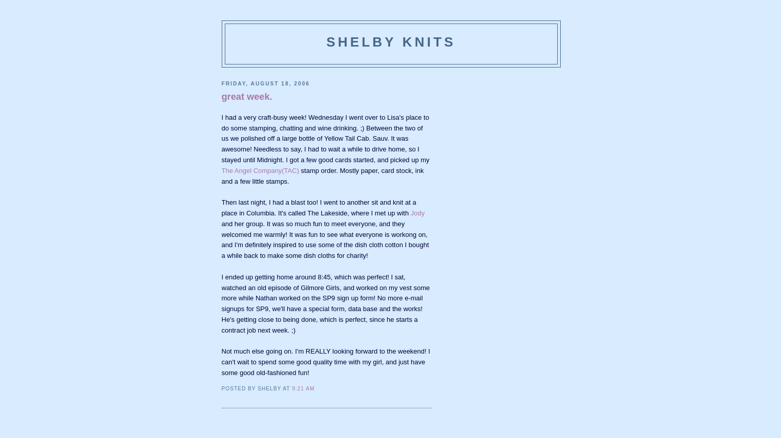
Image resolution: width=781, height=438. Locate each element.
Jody (418, 213)
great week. (247, 97)
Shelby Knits (391, 42)
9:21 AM (303, 388)
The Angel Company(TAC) (261, 170)
